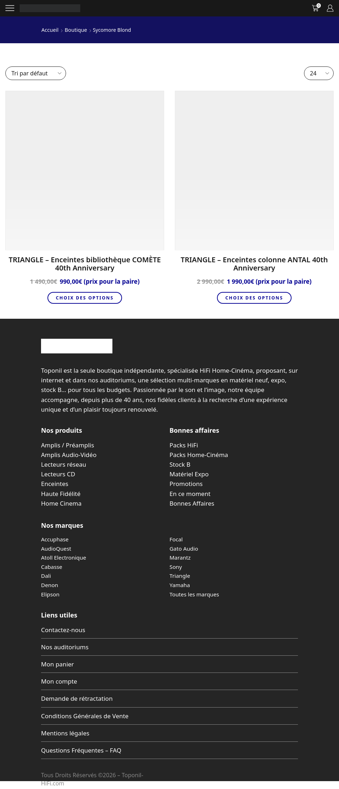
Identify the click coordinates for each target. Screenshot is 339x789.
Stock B (180, 464)
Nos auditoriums (64, 647)
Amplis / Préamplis (67, 445)
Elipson (50, 594)
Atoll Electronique (64, 557)
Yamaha (180, 585)
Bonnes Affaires (192, 503)
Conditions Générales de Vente (84, 716)
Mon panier (57, 664)
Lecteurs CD (58, 474)
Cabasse (52, 567)
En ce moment (190, 494)
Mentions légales (65, 733)
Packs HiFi (184, 445)
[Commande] (35, 73)
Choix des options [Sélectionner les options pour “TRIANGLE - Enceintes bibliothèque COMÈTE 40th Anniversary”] (84, 297)
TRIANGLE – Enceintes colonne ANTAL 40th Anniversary (254, 263)
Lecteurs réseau (63, 464)
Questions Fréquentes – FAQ (81, 750)
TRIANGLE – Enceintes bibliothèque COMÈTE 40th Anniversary (85, 263)
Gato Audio (184, 548)
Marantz (181, 557)
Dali (46, 576)
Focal (176, 539)
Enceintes (54, 484)
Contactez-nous (63, 630)
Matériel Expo (189, 474)
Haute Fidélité (61, 494)
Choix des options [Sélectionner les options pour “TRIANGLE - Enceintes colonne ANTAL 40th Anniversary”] (254, 297)
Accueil (49, 29)
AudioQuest (56, 548)
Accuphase (55, 539)
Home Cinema (61, 503)
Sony (176, 567)
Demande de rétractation (77, 698)
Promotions (186, 484)
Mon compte (59, 681)
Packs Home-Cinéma (199, 455)
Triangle (180, 576)
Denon (50, 585)
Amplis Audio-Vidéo (68, 455)
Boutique (74, 29)
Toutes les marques (195, 594)
